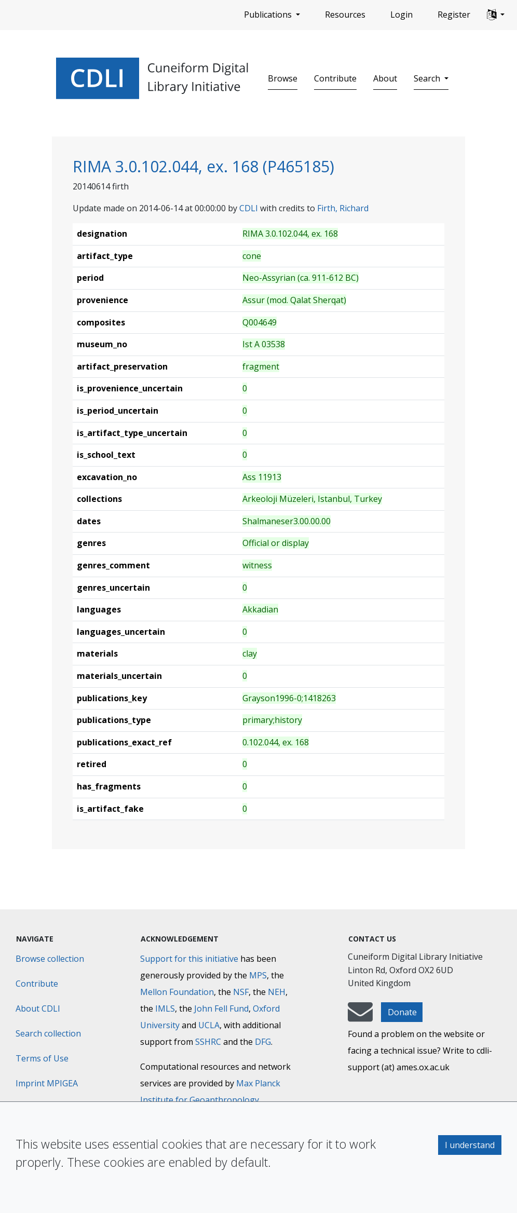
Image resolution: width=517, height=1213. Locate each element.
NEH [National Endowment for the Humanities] (276, 992)
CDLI (248, 208)
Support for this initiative (189, 958)
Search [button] (428, 78)
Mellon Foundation (177, 992)
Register (454, 14)
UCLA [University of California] (209, 1025)
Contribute (335, 78)
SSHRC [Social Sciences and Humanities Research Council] (208, 1041)
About (385, 78)
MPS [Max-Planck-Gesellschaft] (258, 975)
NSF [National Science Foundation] (241, 992)
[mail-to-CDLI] (360, 1017)
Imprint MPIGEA (47, 1083)
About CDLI (38, 1008)
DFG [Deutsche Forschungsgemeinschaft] (263, 1041)
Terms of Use (42, 1058)
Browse (282, 78)
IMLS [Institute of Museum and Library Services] (165, 1008)
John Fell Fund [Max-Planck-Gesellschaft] (221, 1008)
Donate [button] (402, 1012)
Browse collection (50, 958)
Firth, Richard (343, 208)
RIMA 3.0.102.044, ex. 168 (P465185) (203, 166)
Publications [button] (269, 14)
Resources (345, 14)
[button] (496, 15)
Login (401, 14)
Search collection (48, 1033)
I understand (470, 1145)
